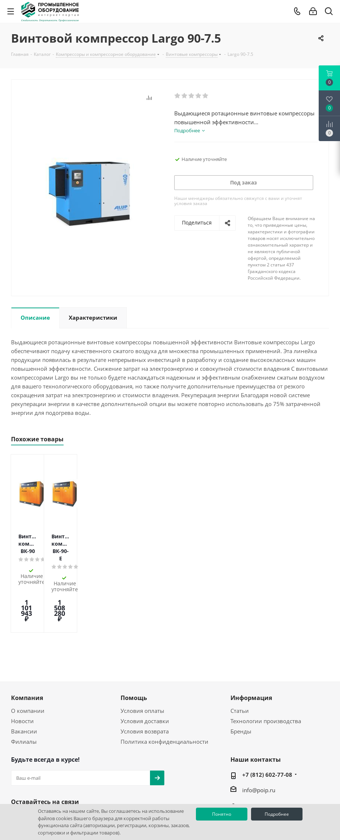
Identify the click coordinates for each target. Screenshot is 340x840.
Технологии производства (265, 671)
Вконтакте (18, 769)
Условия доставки (145, 671)
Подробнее (277, 814)
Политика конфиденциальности (164, 691)
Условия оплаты (142, 660)
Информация (251, 648)
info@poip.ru (258, 740)
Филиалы (24, 691)
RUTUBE (73, 769)
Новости (22, 671)
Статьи (239, 660)
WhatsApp (55, 769)
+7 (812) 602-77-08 (267, 724)
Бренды (240, 681)
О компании (27, 660)
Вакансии (24, 681)
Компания (27, 648)
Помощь (134, 648)
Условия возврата (145, 681)
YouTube (36, 769)
